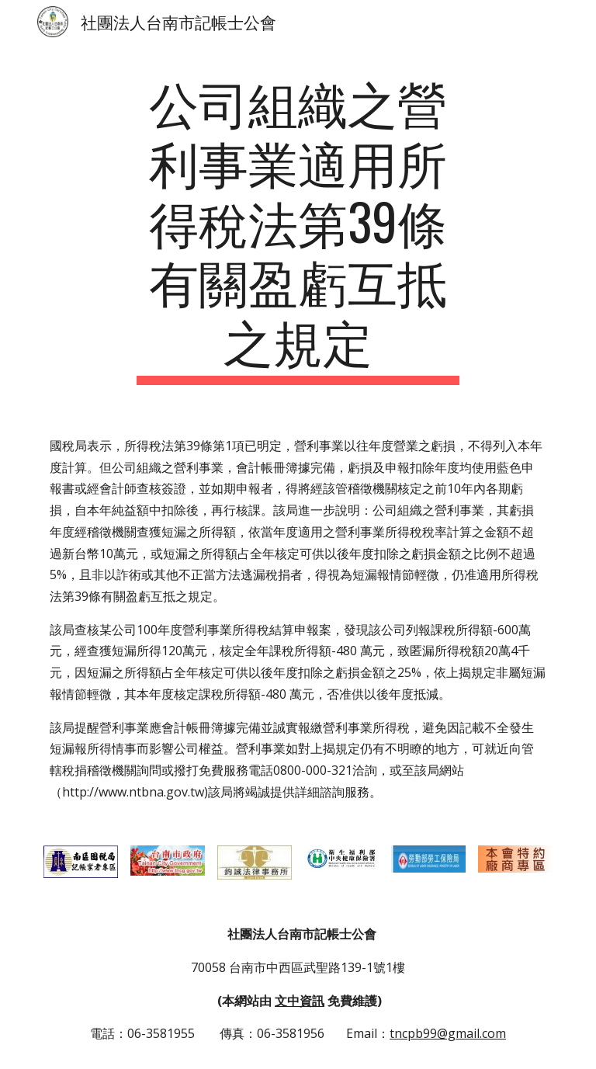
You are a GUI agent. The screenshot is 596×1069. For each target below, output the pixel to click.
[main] (297, 228)
